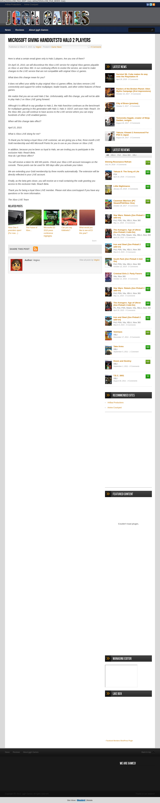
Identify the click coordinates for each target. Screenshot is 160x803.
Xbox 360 (127, 155)
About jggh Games (38, 30)
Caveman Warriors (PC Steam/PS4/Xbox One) (124, 201)
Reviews (19, 30)
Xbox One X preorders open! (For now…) (14, 230)
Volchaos (117, 332)
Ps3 (119, 155)
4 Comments (96, 47)
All (107, 155)
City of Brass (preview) (127, 103)
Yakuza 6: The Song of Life (126, 171)
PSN (120, 220)
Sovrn (94, 241)
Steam (129, 235)
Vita (124, 220)
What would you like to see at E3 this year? (86, 230)
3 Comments (132, 381)
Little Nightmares (121, 186)
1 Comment (134, 352)
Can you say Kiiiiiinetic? (67, 228)
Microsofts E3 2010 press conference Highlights (49, 231)
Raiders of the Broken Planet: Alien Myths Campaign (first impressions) (133, 90)
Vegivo (38, 47)
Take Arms (118, 346)
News (8, 30)
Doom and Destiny (122, 361)
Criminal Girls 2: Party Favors (127, 273)
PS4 (115, 174)
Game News (56, 47)
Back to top (146, 752)
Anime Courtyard (31, 4)
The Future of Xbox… (31, 228)
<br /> (128, 431)
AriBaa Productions (13, 4)
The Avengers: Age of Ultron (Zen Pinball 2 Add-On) (127, 231)
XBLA (113, 155)
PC (114, 235)
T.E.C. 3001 (118, 375)
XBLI (134, 155)
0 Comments (133, 79)
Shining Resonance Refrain (118, 162)
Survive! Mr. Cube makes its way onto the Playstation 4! (132, 75)
